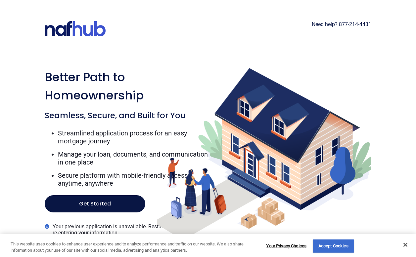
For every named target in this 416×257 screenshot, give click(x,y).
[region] (208, 245)
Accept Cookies (333, 245)
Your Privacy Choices (286, 245)
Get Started (95, 203)
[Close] (405, 245)
